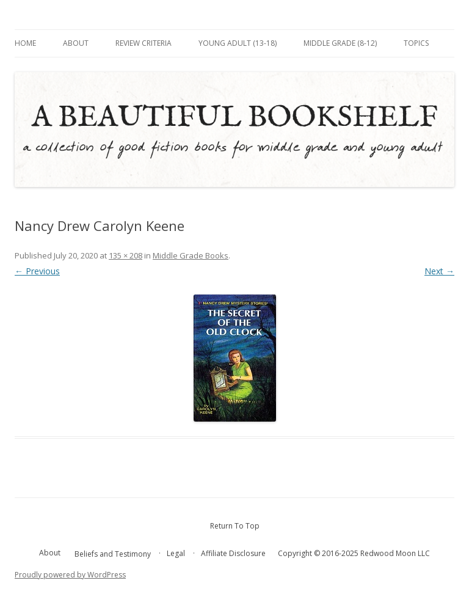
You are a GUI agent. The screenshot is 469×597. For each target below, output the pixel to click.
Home (25, 43)
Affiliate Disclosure (233, 553)
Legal (176, 553)
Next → (439, 271)
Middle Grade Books (190, 255)
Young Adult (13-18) (237, 43)
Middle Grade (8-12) (340, 43)
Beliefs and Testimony (113, 554)
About (76, 43)
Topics (416, 43)
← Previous (37, 271)
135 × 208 (125, 255)
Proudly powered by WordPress (70, 575)
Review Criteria (143, 43)
